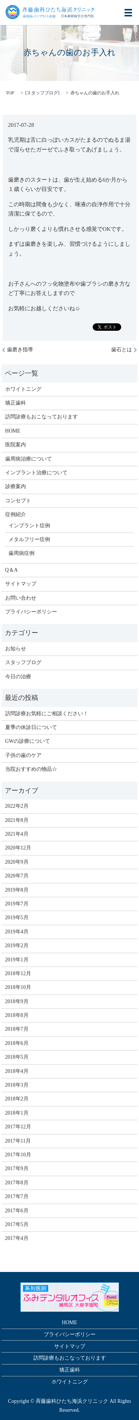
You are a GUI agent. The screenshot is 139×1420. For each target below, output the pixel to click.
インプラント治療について (36, 472)
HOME (12, 431)
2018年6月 (17, 1043)
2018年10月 (18, 987)
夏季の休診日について (31, 727)
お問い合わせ (20, 598)
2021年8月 (17, 820)
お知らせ (15, 648)
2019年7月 (17, 904)
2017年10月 (18, 1154)
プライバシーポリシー (31, 612)
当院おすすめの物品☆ (31, 769)
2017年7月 (17, 1196)
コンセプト (18, 500)
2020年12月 (18, 848)
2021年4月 (17, 834)
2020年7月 (17, 876)
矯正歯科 (15, 403)
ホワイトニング (23, 389)
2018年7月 (17, 1029)
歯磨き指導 (20, 349)
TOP (10, 92)
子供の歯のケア (23, 755)
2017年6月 (17, 1210)
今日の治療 (18, 676)
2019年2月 (17, 945)
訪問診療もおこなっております (41, 417)
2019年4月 (17, 931)
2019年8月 (17, 890)
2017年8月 (17, 1182)
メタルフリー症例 (29, 539)
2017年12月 (18, 1127)
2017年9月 (17, 1168)
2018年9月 (17, 1001)
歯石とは (121, 349)
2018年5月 (17, 1057)
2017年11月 (18, 1141)
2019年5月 (17, 917)
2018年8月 (17, 1015)
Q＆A (11, 570)
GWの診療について (27, 741)
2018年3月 (17, 1085)
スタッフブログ (42, 92)
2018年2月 (17, 1099)
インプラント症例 (29, 525)
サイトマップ (20, 584)
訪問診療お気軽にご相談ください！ (46, 713)
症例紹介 (15, 514)
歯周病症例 (21, 553)
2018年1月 (17, 1113)
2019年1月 (17, 959)
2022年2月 (17, 806)
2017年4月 (17, 1238)
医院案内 (15, 444)
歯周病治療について (28, 459)
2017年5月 (17, 1224)
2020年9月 (17, 862)
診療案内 (15, 486)
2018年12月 (18, 973)
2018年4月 (17, 1071)
